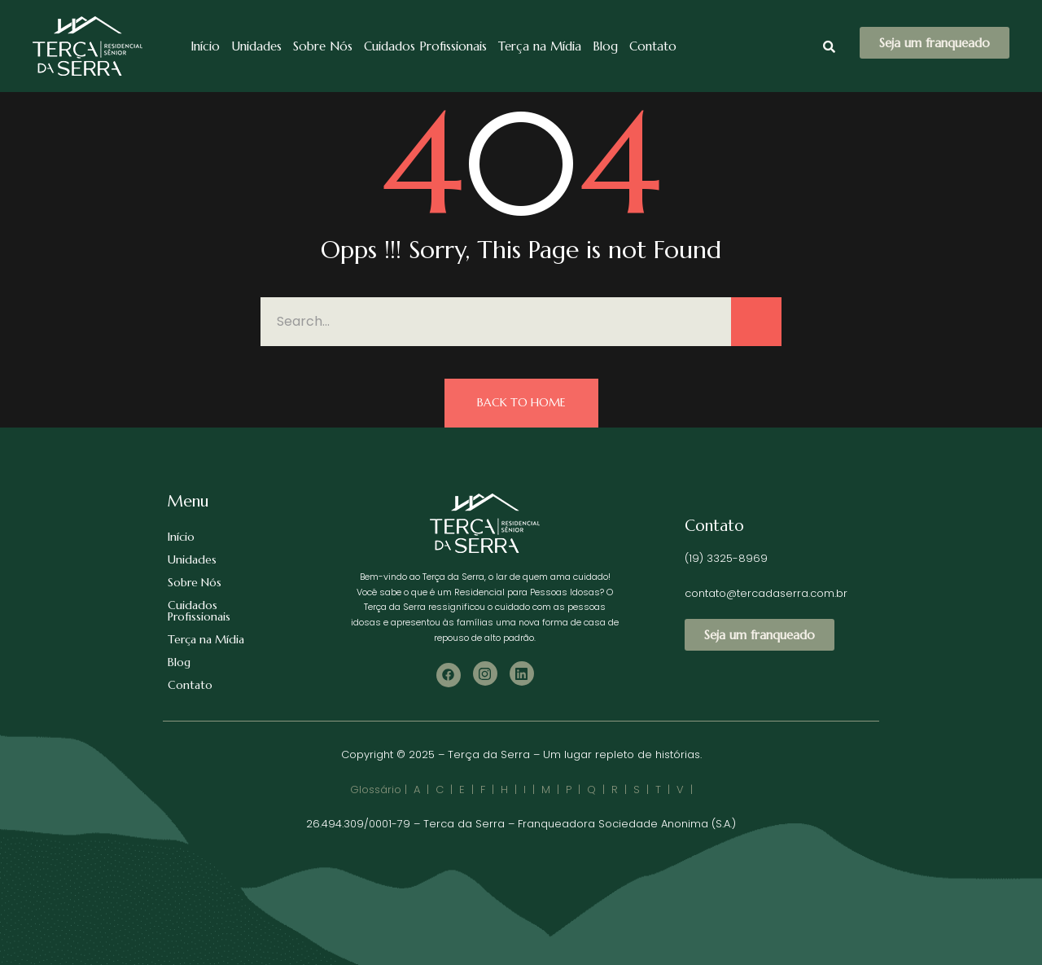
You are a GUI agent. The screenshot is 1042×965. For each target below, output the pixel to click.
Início (205, 46)
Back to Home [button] (521, 402)
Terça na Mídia (539, 46)
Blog (605, 46)
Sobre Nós (322, 46)
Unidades (256, 46)
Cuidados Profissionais (425, 46)
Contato (652, 46)
